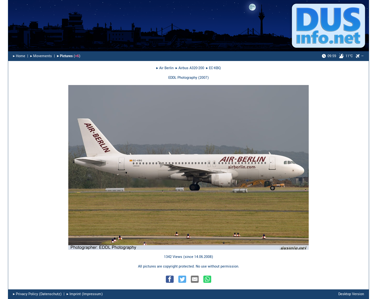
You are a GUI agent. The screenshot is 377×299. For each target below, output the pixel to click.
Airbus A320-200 (191, 68)
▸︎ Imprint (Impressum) (85, 294)
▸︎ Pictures (65, 56)
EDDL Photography (182, 77)
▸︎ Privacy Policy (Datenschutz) (37, 294)
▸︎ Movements (41, 56)
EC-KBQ (215, 68)
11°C (337, 56)
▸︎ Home (19, 56)
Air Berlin (166, 68)
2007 (203, 77)
